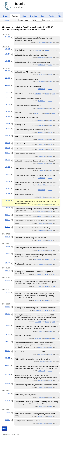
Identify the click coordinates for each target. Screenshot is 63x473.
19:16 (7, 124)
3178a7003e (41, 240)
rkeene (50, 42)
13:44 (7, 263)
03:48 (7, 351)
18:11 (7, 208)
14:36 (7, 247)
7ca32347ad (41, 149)
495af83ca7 (41, 347)
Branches (33, 16)
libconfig (19, 3)
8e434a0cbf (41, 354)
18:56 (7, 167)
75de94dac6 (41, 223)
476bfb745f (42, 331)
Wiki (59, 16)
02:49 (7, 374)
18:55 (7, 174)
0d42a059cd (41, 250)
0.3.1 (53, 113)
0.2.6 (53, 259)
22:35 (7, 71)
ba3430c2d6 (41, 64)
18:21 (7, 200)
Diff (15, 20)
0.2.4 (53, 286)
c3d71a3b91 (41, 380)
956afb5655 (38, 274)
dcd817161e (41, 101)
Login (58, 14)
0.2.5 (53, 274)
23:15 (7, 420)
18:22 (7, 193)
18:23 (7, 188)
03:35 (7, 358)
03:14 (7, 281)
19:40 (7, 314)
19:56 (7, 92)
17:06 (7, 393)
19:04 (7, 143)
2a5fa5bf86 (42, 264)
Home (5, 16)
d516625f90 (41, 178)
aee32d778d (41, 120)
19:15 (7, 334)
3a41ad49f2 (41, 185)
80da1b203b (41, 230)
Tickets (51, 16)
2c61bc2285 (41, 139)
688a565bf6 (41, 163)
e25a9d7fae (41, 423)
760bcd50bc (38, 93)
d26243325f (41, 74)
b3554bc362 (37, 310)
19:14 (7, 128)
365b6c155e (37, 50)
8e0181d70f (38, 321)
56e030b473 (37, 113)
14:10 (7, 254)
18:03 (7, 61)
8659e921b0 (41, 89)
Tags (42, 16)
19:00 (7, 153)
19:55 (7, 97)
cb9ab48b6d (41, 57)
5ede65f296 (41, 108)
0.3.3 (53, 50)
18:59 (7, 160)
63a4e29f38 (41, 81)
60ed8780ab (41, 125)
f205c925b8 (38, 338)
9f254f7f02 (42, 406)
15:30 (7, 342)
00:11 (7, 384)
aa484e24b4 (37, 259)
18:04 (7, 54)
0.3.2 (53, 93)
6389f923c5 (41, 190)
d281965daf (38, 286)
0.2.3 (53, 300)
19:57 (7, 307)
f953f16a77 (42, 397)
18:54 (7, 181)
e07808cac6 (41, 371)
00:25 (7, 237)
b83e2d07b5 (41, 416)
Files (24, 16)
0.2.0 (53, 338)
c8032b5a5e (41, 387)
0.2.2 (53, 310)
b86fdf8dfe (42, 156)
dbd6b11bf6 (38, 300)
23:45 (7, 292)
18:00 (7, 220)
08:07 (7, 271)
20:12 (7, 85)
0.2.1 (53, 321)
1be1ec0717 (41, 144)
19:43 (7, 104)
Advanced (6, 20)
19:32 (7, 111)
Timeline (15, 16)
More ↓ (4, 428)
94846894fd (41, 42)
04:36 (7, 37)
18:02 (7, 215)
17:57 (7, 227)
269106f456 (41, 211)
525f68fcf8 (42, 361)
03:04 (7, 365)
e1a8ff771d (42, 170)
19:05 (7, 136)
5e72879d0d (41, 204)
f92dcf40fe (42, 197)
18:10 (7, 49)
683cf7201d (41, 216)
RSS (17, 434)
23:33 (7, 413)
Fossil (13, 434)
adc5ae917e (41, 132)
